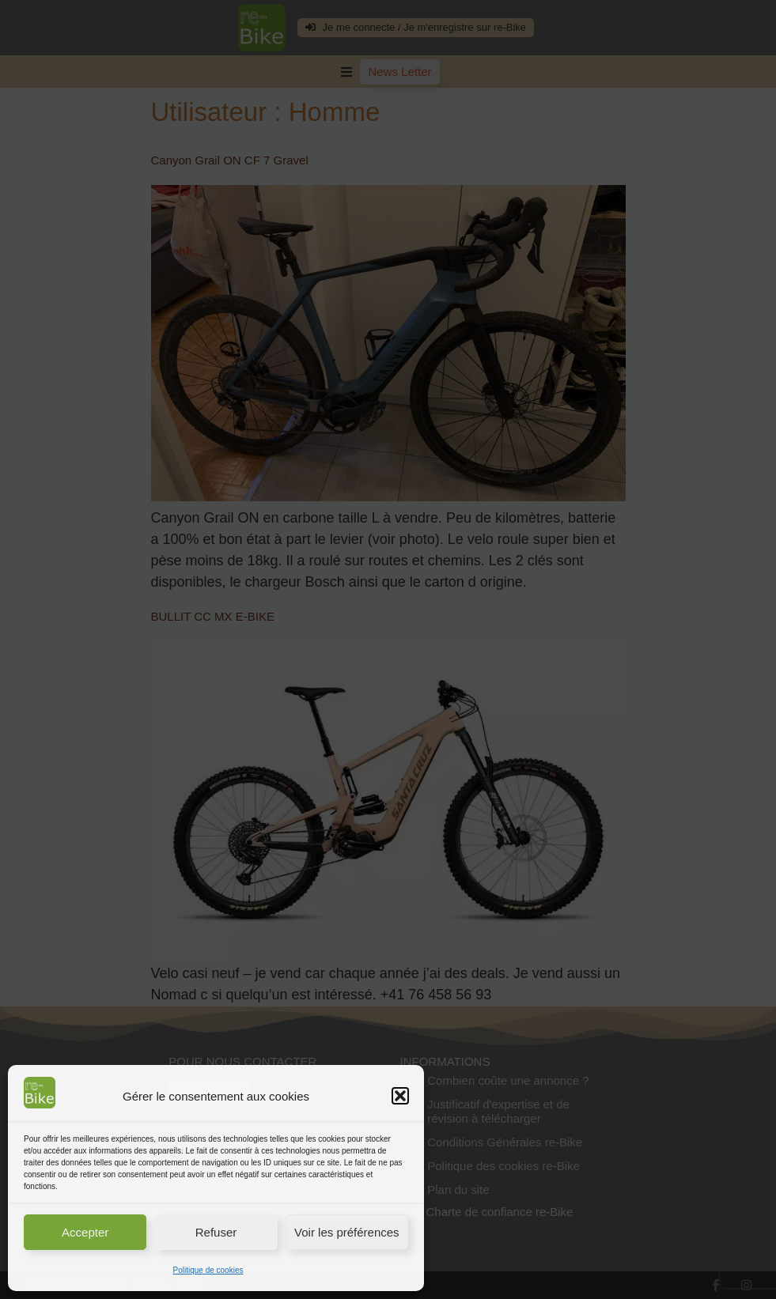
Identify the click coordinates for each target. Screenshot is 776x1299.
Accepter (85, 1232)
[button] (400, 1096)
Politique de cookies (208, 1270)
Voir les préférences (346, 1232)
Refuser (216, 1232)
